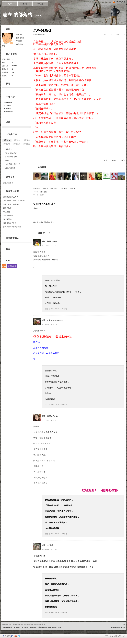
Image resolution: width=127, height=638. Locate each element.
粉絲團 (7, 636)
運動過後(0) (8, 106)
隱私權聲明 (52, 627)
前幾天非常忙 (8, 183)
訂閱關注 (19, 41)
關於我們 (17, 627)
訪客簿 (40, 4)
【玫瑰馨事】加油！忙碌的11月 (14, 201)
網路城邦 (117, 636)
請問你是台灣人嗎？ (10, 197)
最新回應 (16, 140)
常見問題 (25, 627)
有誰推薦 (42, 167)
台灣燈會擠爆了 (9, 215)
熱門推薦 (26, 144)
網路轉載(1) (8, 102)
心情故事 (72, 188)
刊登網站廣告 (7, 627)
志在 (46, 309)
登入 (106, 636)
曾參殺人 (36, 208)
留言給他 (19, 44)
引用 (114, 161)
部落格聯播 (12, 266)
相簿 (25, 4)
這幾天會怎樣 (10, 168)
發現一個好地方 (11, 153)
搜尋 (28, 89)
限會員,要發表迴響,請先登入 (43, 222)
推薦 (105, 161)
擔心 (7, 160)
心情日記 (53, 188)
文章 (10, 4)
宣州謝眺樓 (7, 219)
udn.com (122, 627)
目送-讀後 (43, 192)
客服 (59, 627)
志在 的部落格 (17, 14)
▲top (123, 624)
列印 (123, 161)
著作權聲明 (42, 627)
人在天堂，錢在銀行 (12, 164)
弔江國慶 (6, 212)
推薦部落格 (20, 38)
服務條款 (33, 627)
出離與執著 (7, 208)
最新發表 (6, 140)
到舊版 (38, 16)
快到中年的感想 (11, 157)
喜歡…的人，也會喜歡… (12, 204)
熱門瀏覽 (6, 144)
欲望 (42, 195)
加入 (111, 636)
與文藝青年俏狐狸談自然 (12, 227)
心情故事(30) (8, 112)
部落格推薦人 (12, 238)
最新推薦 (26, 140)
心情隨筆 (45, 188)
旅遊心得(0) (8, 109)
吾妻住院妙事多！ (9, 223)
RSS (4, 266)
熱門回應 (16, 144)
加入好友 (19, 34)
